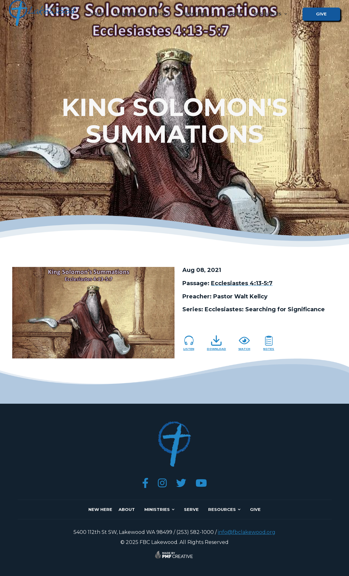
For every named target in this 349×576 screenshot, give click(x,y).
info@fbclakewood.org (246, 532)
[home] (42, 13)
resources (222, 509)
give (321, 13)
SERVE (191, 509)
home (97, 13)
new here (129, 13)
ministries (157, 509)
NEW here (100, 509)
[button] (198, 14)
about (161, 13)
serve (233, 13)
